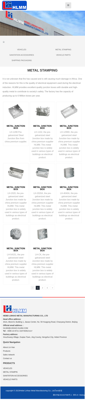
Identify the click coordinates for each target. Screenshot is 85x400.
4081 (26, 331)
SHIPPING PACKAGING (22, 60)
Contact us (7, 358)
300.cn (75, 395)
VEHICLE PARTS (63, 55)
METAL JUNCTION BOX (16, 127)
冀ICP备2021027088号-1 (62, 395)
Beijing (82, 395)
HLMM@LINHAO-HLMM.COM (15, 328)
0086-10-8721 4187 (15, 331)
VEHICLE (7, 368)
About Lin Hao (9, 347)
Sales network (9, 355)
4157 (30, 331)
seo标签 (59, 391)
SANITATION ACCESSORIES (21, 55)
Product (6, 351)
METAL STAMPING (63, 49)
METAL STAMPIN (10, 372)
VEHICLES (21, 49)
